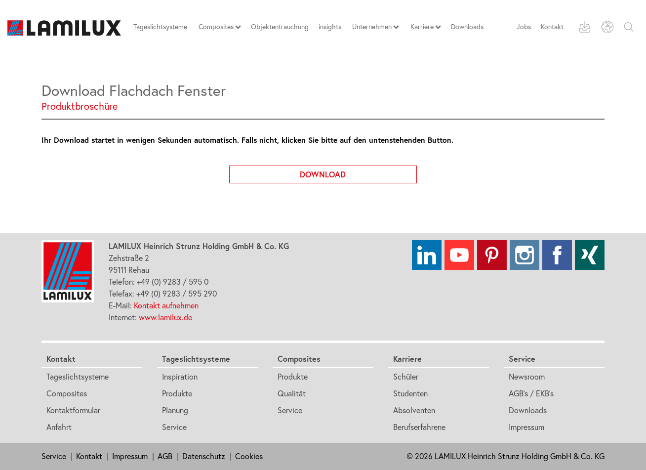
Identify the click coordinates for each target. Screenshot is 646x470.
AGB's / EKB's (531, 393)
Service (174, 427)
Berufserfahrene (419, 427)
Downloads (528, 410)
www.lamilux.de (165, 317)
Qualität (292, 393)
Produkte (177, 393)
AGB (165, 456)
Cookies (249, 456)
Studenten (410, 393)
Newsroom (527, 377)
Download (358, 172)
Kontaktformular (73, 410)
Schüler (405, 377)
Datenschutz (203, 456)
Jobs (524, 26)
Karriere (407, 358)
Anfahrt (59, 427)
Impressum (526, 427)
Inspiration (180, 377)
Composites (66, 393)
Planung (175, 410)
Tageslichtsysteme (77, 377)
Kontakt (552, 26)
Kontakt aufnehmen (166, 305)
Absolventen (414, 410)
